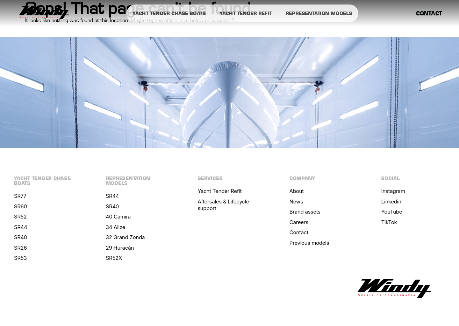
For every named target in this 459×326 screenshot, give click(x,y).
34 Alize (115, 227)
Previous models (309, 243)
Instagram (393, 191)
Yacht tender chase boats (169, 13)
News (296, 201)
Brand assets (305, 211)
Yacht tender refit (245, 13)
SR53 (20, 258)
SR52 (20, 216)
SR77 (20, 196)
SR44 (20, 227)
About (296, 191)
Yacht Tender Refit (220, 191)
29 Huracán (120, 247)
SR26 (20, 247)
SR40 (20, 237)
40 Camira (118, 216)
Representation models (319, 13)
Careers (298, 222)
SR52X (114, 258)
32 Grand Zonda (125, 237)
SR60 (20, 206)
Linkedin (391, 201)
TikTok (389, 222)
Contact (429, 13)
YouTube (391, 211)
